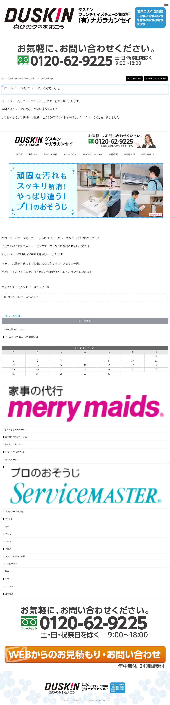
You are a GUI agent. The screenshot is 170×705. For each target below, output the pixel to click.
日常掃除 (9, 594)
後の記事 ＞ (18, 316)
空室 (7, 579)
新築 (7, 571)
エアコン (9, 586)
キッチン (9, 519)
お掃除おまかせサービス (16, 429)
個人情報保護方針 (134, 78)
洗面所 (8, 534)
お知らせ (14, 78)
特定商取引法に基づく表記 (156, 78)
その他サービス (12, 459)
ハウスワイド (11, 564)
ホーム (5, 78)
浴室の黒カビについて (15, 329)
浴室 (7, 526)
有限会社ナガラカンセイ (83, 700)
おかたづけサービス (14, 444)
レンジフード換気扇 (14, 511)
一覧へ (7, 316)
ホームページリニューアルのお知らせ (22, 337)
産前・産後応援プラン (15, 452)
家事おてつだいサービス (16, 437)
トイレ (8, 541)
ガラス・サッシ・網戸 (15, 556)
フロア (8, 549)
